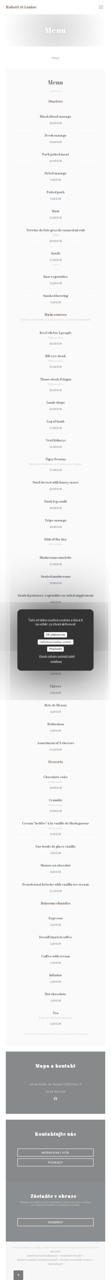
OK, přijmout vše (55, 634)
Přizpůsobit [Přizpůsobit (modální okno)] (55, 648)
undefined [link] (56, 661)
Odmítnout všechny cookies (55, 641)
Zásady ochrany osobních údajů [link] (57, 656)
